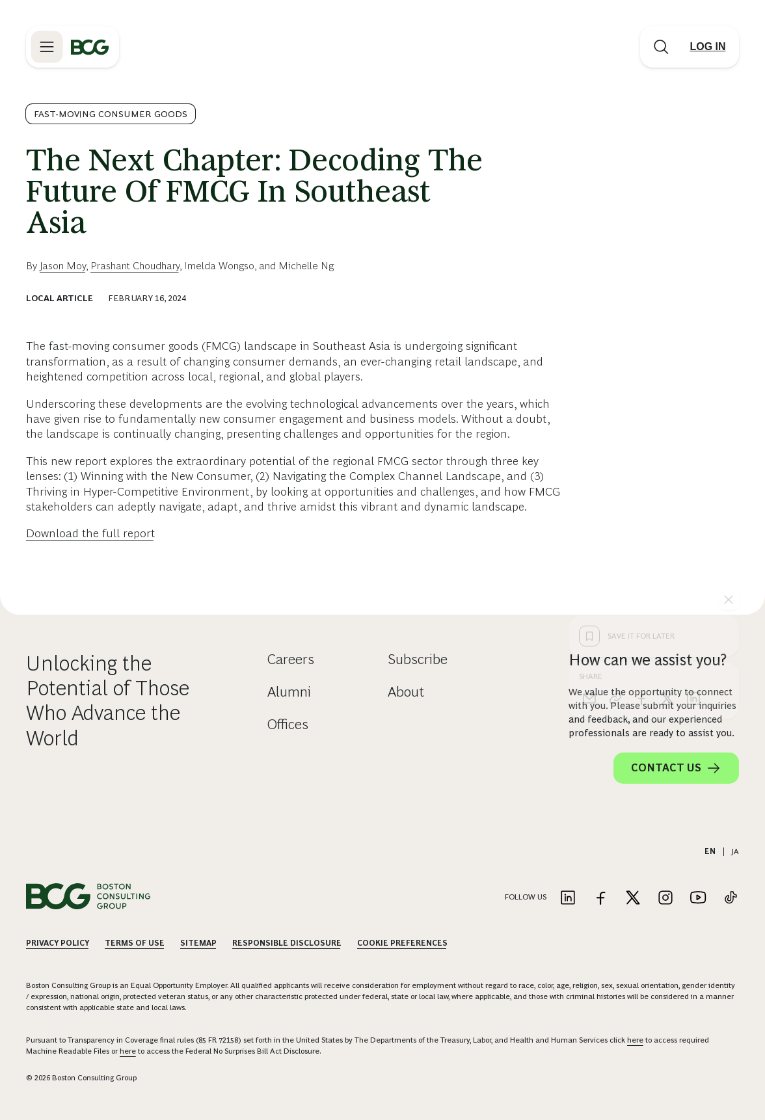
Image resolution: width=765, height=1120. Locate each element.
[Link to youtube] (698, 898)
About (406, 692)
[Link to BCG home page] (89, 47)
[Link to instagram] (665, 898)
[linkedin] (693, 489)
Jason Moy (63, 265)
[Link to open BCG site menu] (46, 47)
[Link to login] (708, 47)
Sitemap (198, 943)
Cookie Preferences (402, 943)
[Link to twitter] (632, 898)
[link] (615, 489)
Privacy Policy (57, 943)
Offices (287, 724)
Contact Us (676, 768)
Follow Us (525, 896)
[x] (667, 489)
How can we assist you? (648, 660)
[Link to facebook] (600, 898)
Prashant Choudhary (135, 265)
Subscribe (418, 659)
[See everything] (728, 390)
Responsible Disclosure (287, 943)
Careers (290, 659)
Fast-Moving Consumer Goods (110, 114)
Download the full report (90, 533)
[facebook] (641, 489)
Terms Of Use (135, 943)
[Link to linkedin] (567, 898)
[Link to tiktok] (730, 898)
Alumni (289, 692)
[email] (589, 489)
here (635, 1040)
